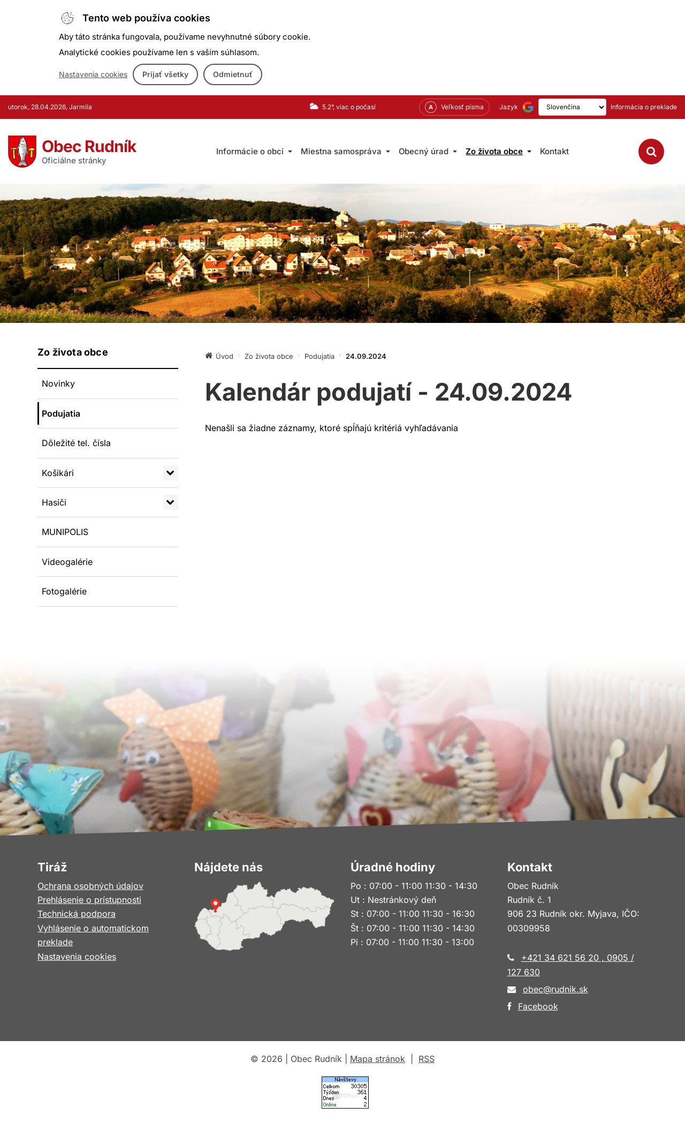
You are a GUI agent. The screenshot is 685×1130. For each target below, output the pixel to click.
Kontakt (554, 151)
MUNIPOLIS (65, 531)
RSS (426, 1058)
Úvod (219, 355)
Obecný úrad (428, 151)
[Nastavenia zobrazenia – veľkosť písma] (439, 107)
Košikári (58, 473)
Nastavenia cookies (93, 74)
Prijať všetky (165, 74)
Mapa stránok (377, 1058)
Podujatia (61, 413)
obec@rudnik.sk (555, 989)
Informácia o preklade (644, 107)
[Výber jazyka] (564, 107)
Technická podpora (76, 913)
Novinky (58, 383)
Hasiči (54, 502)
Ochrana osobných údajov (90, 885)
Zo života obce (498, 151)
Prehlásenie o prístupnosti (89, 899)
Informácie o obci (254, 151)
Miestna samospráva (345, 151)
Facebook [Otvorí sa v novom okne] (538, 1006)
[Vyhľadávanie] (651, 151)
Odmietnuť (233, 74)
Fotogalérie (64, 591)
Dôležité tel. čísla (76, 443)
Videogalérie (67, 561)
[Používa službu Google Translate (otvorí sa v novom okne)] (513, 107)
